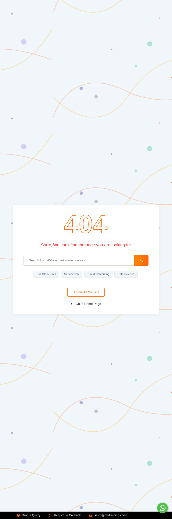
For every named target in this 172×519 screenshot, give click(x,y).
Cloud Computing (98, 274)
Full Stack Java (46, 274)
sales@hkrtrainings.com (108, 515)
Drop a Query (28, 515)
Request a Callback (65, 515)
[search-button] (141, 260)
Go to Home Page (86, 304)
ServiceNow (71, 274)
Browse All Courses (86, 292)
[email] (79, 260)
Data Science (126, 274)
